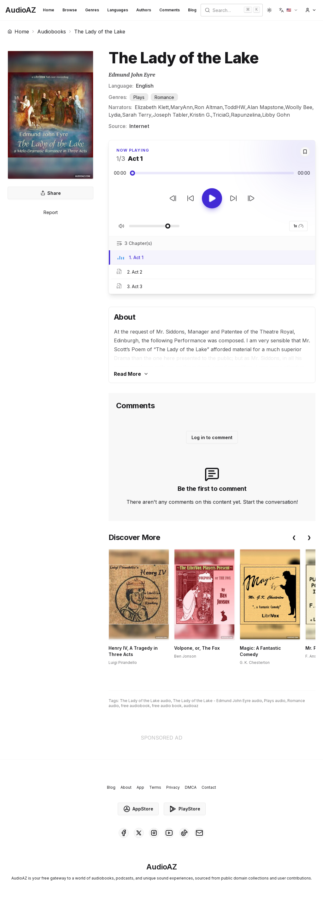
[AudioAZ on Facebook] (124, 833)
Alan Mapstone (265, 107)
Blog (192, 10)
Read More (131, 374)
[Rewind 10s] (190, 198)
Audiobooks (51, 31)
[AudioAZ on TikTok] (184, 833)
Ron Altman (208, 107)
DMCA (191, 787)
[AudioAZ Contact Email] (199, 833)
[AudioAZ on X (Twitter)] (139, 833)
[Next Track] (251, 198)
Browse (69, 10)
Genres (92, 10)
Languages (117, 10)
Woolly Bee (298, 107)
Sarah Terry (136, 115)
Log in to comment (211, 437)
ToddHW (234, 107)
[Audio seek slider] (212, 173)
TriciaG (221, 115)
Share (50, 193)
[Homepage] (21, 10)
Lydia (114, 115)
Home (48, 10)
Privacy (173, 787)
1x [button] (298, 226)
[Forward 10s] (233, 198)
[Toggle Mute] (121, 226)
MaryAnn (181, 107)
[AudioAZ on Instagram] (154, 833)
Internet (139, 126)
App (140, 787)
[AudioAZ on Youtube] (169, 833)
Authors (143, 10)
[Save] (305, 152)
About (126, 787)
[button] (288, 10)
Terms (155, 787)
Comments (169, 10)
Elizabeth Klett (152, 107)
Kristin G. (200, 115)
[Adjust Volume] (154, 226)
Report (51, 212)
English (145, 86)
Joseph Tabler (170, 115)
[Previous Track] (173, 198)
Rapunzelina (246, 115)
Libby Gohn (276, 115)
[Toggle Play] (212, 198)
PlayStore (184, 809)
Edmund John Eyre (132, 75)
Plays (138, 97)
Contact (209, 787)
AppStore (138, 809)
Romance (164, 97)
